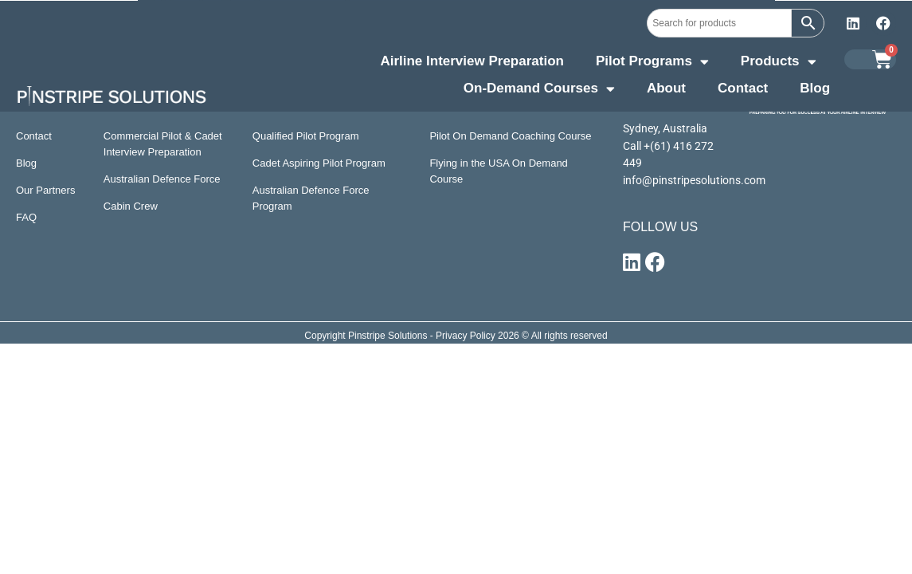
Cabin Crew (131, 206)
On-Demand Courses (539, 90)
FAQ (26, 217)
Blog (815, 88)
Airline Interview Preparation (472, 61)
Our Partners (45, 190)
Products (778, 63)
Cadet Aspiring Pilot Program (319, 163)
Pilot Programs (652, 63)
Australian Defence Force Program (311, 198)
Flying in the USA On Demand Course (498, 171)
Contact (743, 88)
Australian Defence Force (162, 179)
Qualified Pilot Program (305, 136)
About (666, 88)
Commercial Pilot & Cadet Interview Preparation (163, 144)
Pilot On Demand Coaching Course (510, 136)
